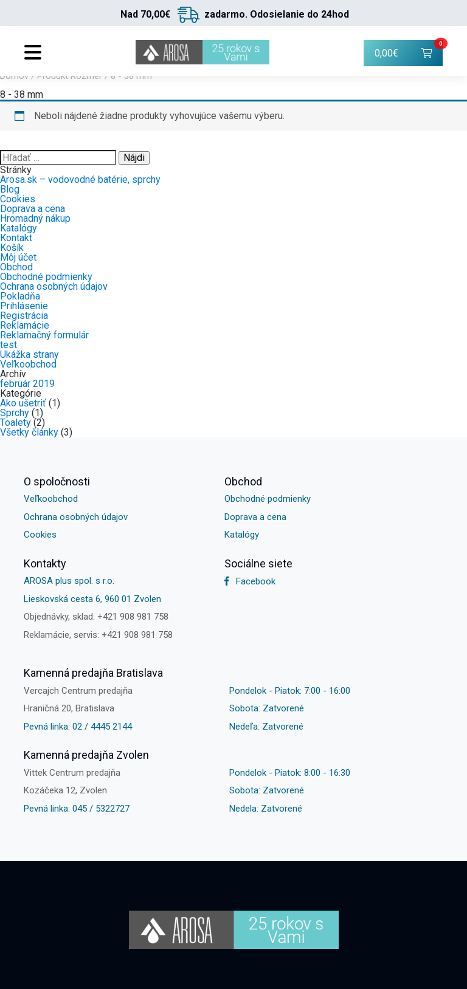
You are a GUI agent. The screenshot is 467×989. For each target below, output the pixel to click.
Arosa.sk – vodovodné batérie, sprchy (80, 179)
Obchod (16, 267)
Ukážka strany (29, 354)
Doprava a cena (32, 208)
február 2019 (27, 383)
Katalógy (18, 228)
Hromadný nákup (35, 218)
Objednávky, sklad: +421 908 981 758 (96, 616)
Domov (14, 75)
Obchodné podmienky (46, 276)
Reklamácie (24, 325)
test (8, 345)
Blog (9, 189)
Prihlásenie (24, 306)
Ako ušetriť (23, 403)
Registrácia (24, 315)
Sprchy (14, 413)
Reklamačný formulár (44, 335)
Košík (12, 247)
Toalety (15, 422)
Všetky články (29, 432)
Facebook (249, 581)
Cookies (17, 199)
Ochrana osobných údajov (54, 286)
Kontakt (16, 238)
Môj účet (18, 257)
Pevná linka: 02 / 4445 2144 (78, 726)
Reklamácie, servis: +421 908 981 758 (98, 634)
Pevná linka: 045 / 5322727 (77, 808)
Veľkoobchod (28, 364)
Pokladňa (20, 296)
